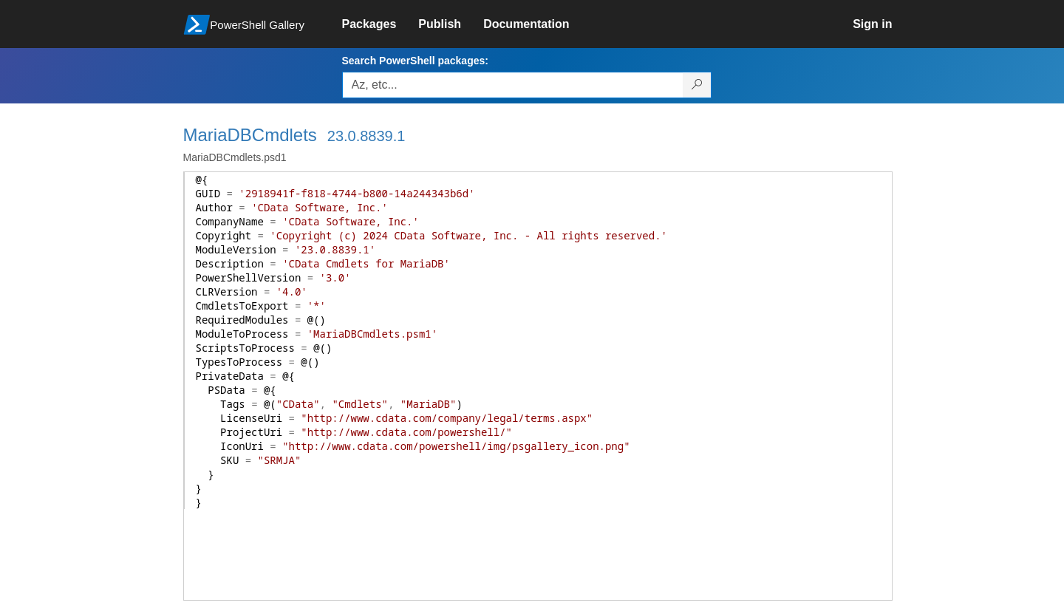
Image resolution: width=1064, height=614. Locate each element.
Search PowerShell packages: (415, 60)
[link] (380, 24)
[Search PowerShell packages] (697, 85)
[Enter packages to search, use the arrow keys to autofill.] (512, 85)
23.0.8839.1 (366, 136)
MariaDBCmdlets (250, 135)
